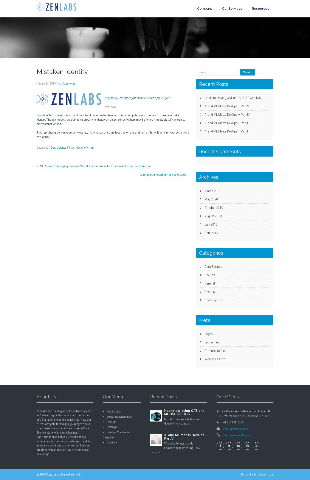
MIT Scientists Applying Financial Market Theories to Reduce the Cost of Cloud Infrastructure (94, 166)
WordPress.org (215, 359)
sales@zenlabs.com (235, 429)
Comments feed (215, 350)
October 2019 (214, 207)
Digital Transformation (119, 416)
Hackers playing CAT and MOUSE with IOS (233, 98)
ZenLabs (51, 474)
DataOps (112, 427)
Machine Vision (85, 147)
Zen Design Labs (263, 474)
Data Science (59, 147)
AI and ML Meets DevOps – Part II (226, 131)
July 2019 (211, 224)
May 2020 (211, 199)
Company (204, 9)
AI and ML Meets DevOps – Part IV (227, 114)
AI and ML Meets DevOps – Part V (227, 106)
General (210, 283)
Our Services (232, 9)
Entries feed (212, 342)
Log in (209, 334)
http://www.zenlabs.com (238, 435)
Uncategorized (214, 300)
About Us (112, 442)
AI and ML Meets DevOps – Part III (227, 123)
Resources (260, 9)
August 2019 (213, 216)
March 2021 (213, 191)
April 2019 (211, 233)
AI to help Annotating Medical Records (164, 175)
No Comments (66, 83)
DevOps (210, 275)
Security (210, 292)
